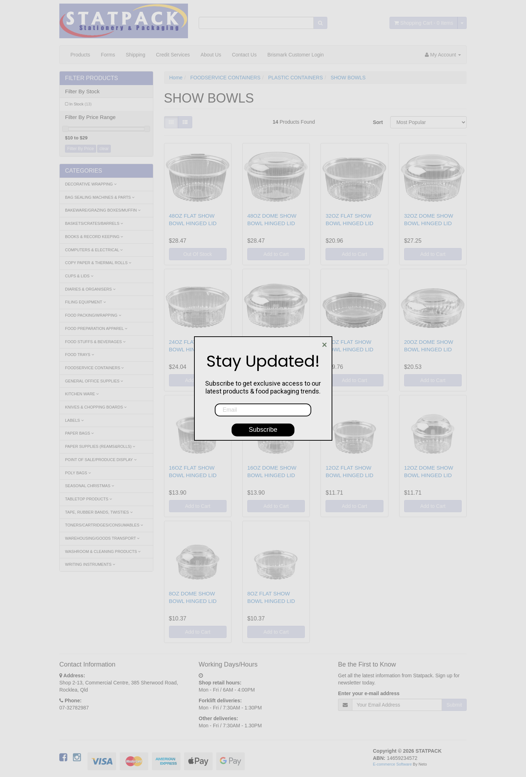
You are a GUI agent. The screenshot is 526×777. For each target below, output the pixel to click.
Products (80, 55)
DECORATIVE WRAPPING (90, 184)
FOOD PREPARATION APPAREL (96, 328)
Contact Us (244, 55)
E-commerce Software (392, 764)
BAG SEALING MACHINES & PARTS (99, 197)
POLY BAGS (78, 473)
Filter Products (91, 78)
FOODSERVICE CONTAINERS (94, 368)
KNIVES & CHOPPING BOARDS (95, 407)
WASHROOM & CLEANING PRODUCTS (102, 551)
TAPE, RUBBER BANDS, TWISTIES (99, 512)
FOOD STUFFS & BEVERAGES (95, 342)
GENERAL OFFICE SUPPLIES (94, 381)
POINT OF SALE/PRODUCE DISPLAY (101, 459)
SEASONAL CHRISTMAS (89, 486)
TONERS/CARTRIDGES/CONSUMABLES (104, 525)
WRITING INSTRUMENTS (90, 564)
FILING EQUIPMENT (85, 302)
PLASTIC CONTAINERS (295, 77)
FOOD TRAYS (79, 354)
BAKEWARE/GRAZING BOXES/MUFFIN (102, 210)
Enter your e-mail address (369, 693)
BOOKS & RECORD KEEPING (94, 236)
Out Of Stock (197, 254)
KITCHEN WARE (82, 394)
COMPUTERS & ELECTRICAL (94, 250)
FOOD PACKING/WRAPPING (93, 315)
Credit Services (173, 55)
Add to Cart (276, 254)
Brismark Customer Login (295, 55)
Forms (108, 55)
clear (104, 148)
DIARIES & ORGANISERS (90, 289)
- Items (423, 23)
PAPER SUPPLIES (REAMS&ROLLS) (100, 446)
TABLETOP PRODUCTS (88, 499)
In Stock (80, 104)
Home (176, 77)
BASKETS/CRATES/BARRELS (94, 223)
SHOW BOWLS (348, 77)
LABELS (74, 420)
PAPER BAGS (79, 433)
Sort (378, 122)
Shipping (135, 55)
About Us (210, 55)
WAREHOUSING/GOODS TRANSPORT (102, 538)
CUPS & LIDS (79, 276)
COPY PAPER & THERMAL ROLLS (98, 263)
